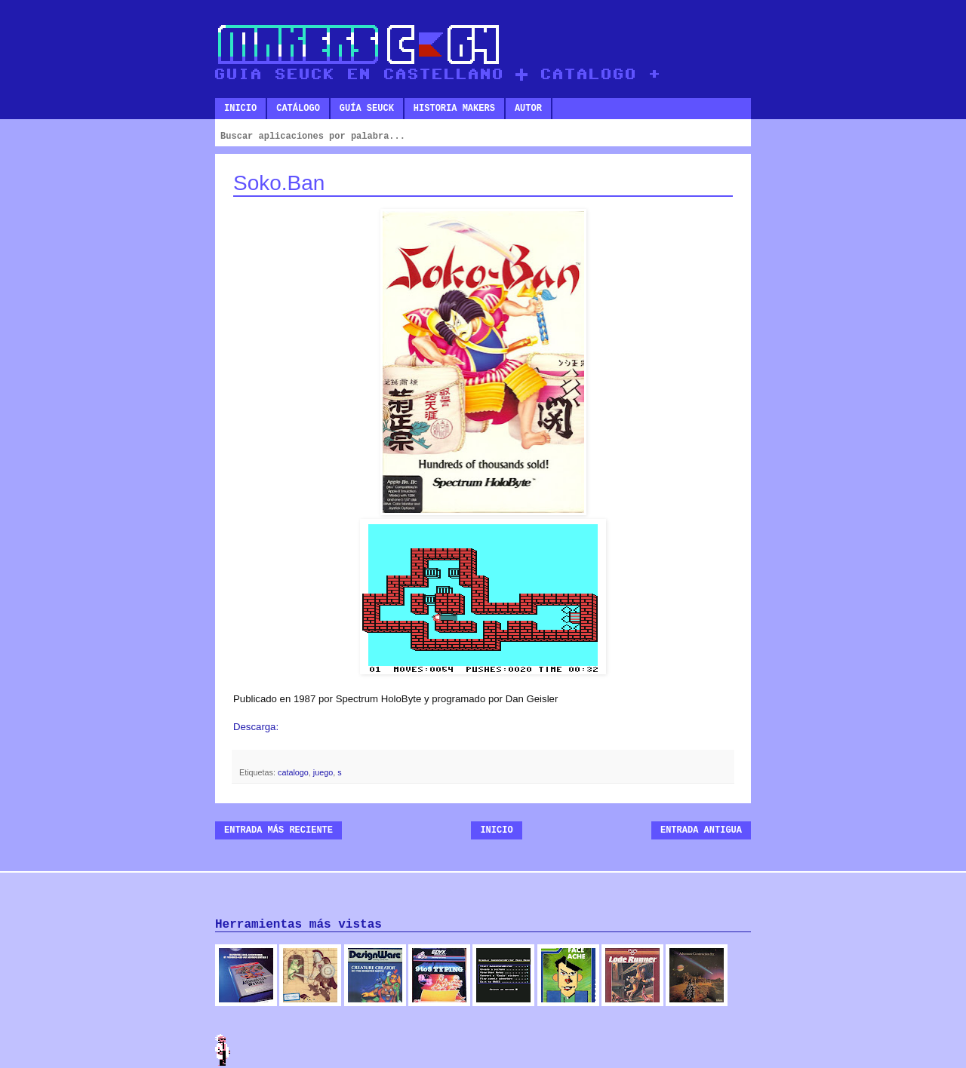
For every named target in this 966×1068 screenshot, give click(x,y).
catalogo (293, 772)
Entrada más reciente (278, 830)
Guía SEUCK (367, 108)
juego (323, 772)
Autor (528, 108)
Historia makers (454, 108)
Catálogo (298, 108)
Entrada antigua (701, 830)
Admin (222, 1050)
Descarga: (255, 726)
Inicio (240, 108)
